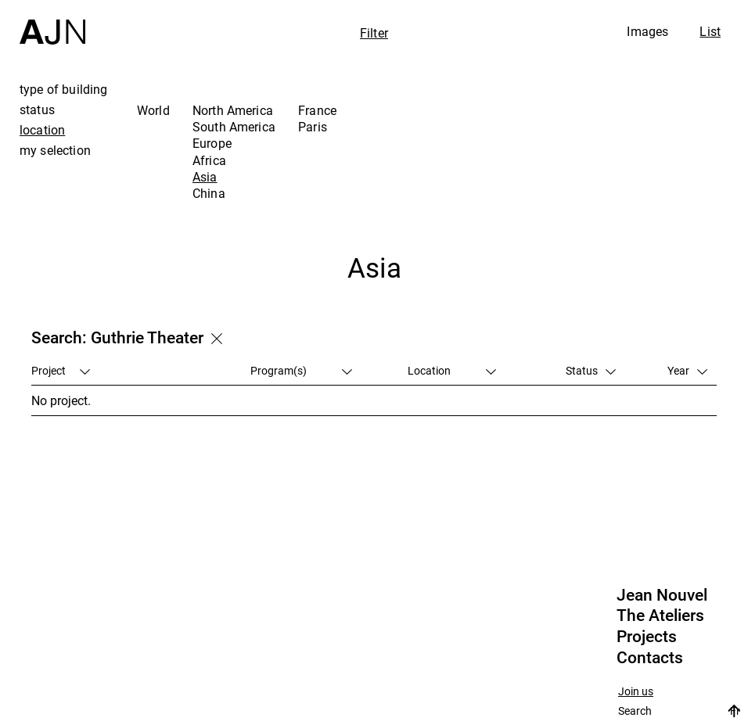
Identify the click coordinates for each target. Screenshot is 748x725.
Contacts (650, 658)
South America (233, 126)
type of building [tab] (64, 89)
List (710, 31)
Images (647, 31)
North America (232, 110)
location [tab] (42, 129)
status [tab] (37, 109)
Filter (374, 32)
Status (591, 370)
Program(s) (301, 370)
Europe (212, 143)
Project (60, 370)
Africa (209, 160)
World (153, 110)
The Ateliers (660, 615)
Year (687, 370)
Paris (312, 126)
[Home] (52, 22)
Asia (205, 176)
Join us (635, 691)
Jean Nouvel (662, 595)
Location (452, 370)
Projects (647, 636)
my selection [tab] (55, 150)
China (208, 193)
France (317, 110)
